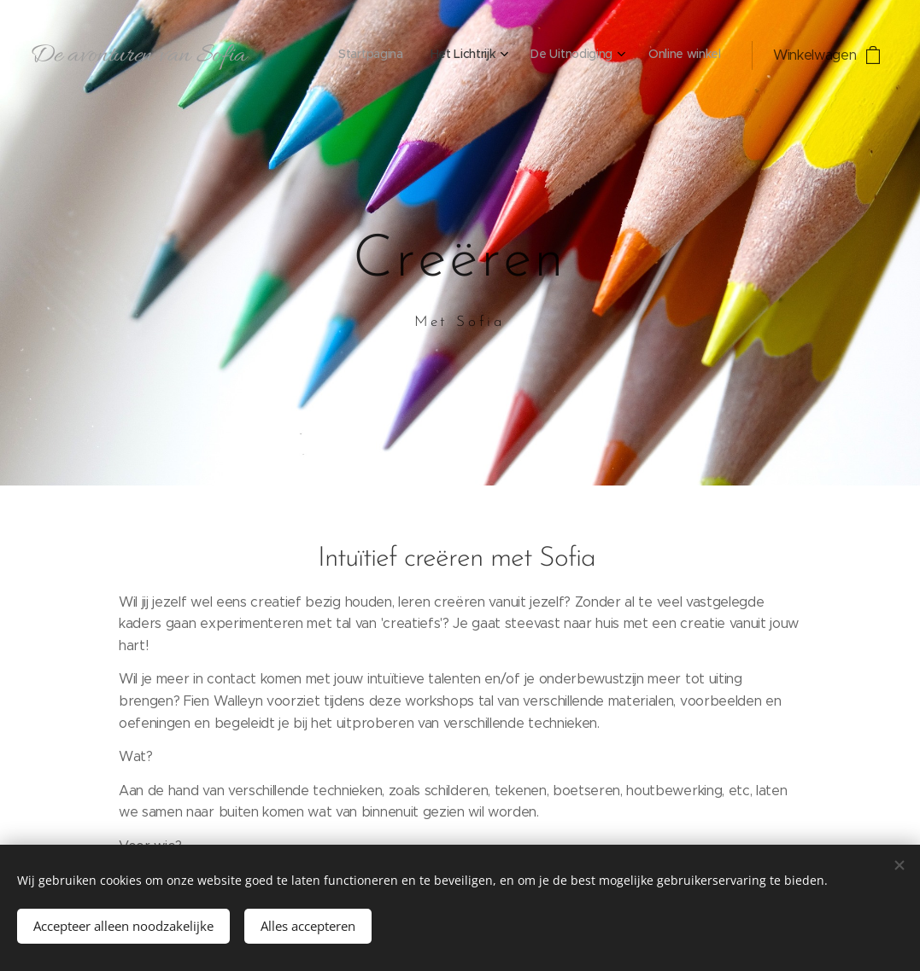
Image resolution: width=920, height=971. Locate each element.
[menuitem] (627, 55)
